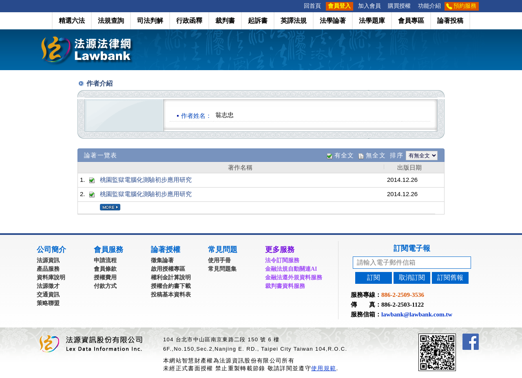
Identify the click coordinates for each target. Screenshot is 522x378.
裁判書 (225, 20)
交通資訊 (48, 295)
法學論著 (333, 20)
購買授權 (399, 6)
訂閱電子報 (412, 248)
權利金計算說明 (171, 277)
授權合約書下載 (171, 286)
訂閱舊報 (450, 277)
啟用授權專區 (168, 269)
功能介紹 (429, 6)
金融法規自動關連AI (291, 269)
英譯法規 (294, 20)
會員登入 (339, 6)
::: (297, 6)
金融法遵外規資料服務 (293, 277)
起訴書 (258, 20)
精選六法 (72, 20)
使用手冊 (219, 260)
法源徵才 (48, 286)
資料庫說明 (51, 277)
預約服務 (464, 6)
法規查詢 (111, 20)
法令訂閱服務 (282, 260)
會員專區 (411, 20)
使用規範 (323, 368)
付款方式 (105, 286)
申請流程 (105, 260)
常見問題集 (222, 269)
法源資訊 (48, 260)
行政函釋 (189, 20)
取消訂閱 (412, 277)
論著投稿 (450, 20)
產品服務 (48, 269)
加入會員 (369, 6)
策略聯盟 (48, 303)
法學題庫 (372, 20)
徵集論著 (162, 260)
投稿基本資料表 (171, 295)
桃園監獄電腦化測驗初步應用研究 (146, 179)
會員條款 (105, 269)
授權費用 (105, 277)
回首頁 (312, 6)
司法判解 (150, 20)
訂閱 (373, 277)
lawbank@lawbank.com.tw (416, 314)
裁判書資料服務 (285, 286)
